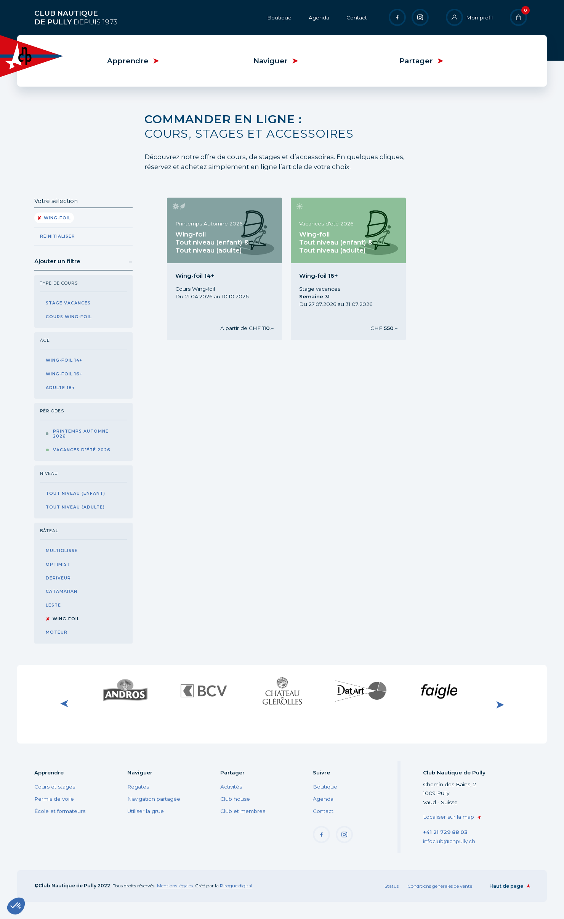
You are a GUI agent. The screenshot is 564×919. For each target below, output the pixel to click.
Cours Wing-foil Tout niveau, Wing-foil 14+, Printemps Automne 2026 (223, 268)
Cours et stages (54, 787)
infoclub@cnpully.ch (449, 841)
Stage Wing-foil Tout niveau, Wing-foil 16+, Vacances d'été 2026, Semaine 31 (347, 268)
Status (392, 886)
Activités (231, 787)
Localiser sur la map (448, 817)
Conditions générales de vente (439, 886)
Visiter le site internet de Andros (125, 690)
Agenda (319, 17)
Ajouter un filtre (57, 261)
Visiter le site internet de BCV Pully (203, 690)
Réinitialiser (57, 236)
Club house (235, 799)
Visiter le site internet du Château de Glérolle (282, 691)
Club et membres (242, 811)
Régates (138, 787)
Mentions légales (175, 885)
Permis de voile (54, 799)
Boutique (279, 17)
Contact (356, 17)
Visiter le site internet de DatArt (360, 690)
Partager (416, 60)
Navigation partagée (153, 799)
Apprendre (127, 60)
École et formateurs (59, 811)
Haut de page (506, 886)
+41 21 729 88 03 (445, 832)
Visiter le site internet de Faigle (439, 690)
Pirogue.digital (236, 885)
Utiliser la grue (145, 811)
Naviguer (270, 60)
